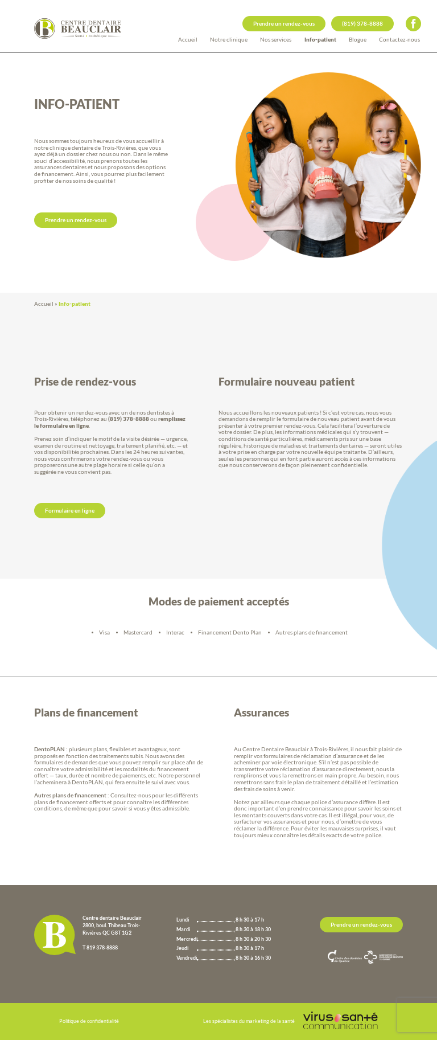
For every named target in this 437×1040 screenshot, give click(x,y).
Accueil (187, 39)
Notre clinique (229, 39)
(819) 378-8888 (362, 23)
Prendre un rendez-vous (284, 23)
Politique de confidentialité (89, 1021)
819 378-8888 (102, 947)
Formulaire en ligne (69, 510)
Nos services (275, 39)
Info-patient (320, 39)
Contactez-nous (399, 39)
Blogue (357, 39)
